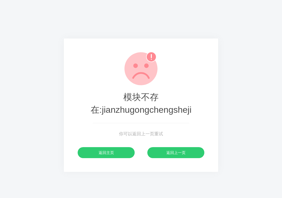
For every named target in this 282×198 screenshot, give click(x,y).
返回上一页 (176, 152)
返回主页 (106, 152)
